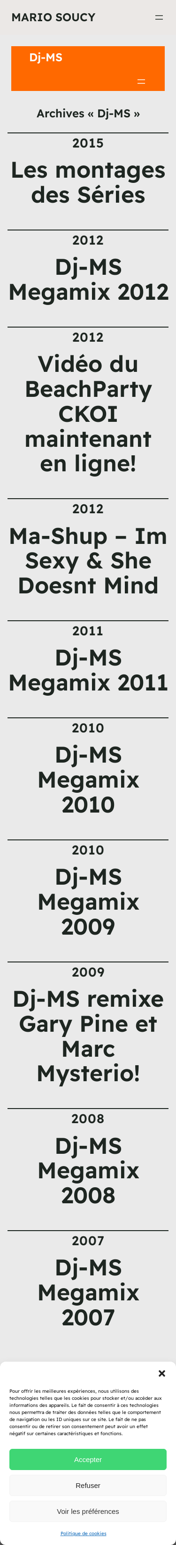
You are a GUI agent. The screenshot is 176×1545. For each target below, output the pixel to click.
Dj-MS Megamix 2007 (88, 1292)
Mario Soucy (53, 17)
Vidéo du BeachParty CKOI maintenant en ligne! (88, 413)
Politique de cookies (84, 1533)
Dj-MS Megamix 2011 (88, 670)
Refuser (88, 1485)
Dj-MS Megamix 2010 (88, 779)
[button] (162, 1373)
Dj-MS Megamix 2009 (88, 901)
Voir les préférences (88, 1511)
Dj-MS (45, 57)
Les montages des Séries (88, 182)
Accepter (88, 1459)
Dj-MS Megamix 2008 (88, 1170)
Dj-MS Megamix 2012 (88, 279)
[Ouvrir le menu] (159, 17)
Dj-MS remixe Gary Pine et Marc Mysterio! (88, 1035)
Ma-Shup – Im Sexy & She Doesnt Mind (88, 560)
